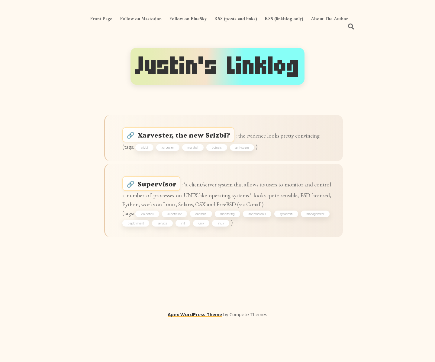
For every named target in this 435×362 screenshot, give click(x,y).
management (140, 260)
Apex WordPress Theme (195, 353)
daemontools (282, 249)
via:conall (156, 249)
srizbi (150, 162)
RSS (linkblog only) (284, 18)
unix (236, 260)
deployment (171, 260)
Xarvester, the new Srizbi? (189, 137)
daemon (218, 249)
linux (255, 260)
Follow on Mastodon (141, 18)
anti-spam (248, 162)
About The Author (329, 18)
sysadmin (315, 249)
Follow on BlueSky (188, 18)
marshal (198, 162)
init (218, 260)
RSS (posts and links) (235, 18)
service (197, 260)
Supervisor (162, 203)
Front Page (101, 18)
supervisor (188, 249)
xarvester (173, 162)
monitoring (249, 249)
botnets (222, 162)
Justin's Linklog (217, 66)
